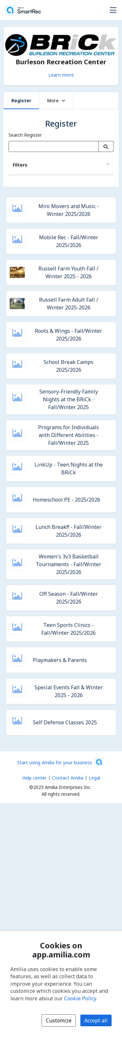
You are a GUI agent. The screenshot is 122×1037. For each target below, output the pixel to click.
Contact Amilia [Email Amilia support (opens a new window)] (67, 778)
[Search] (106, 146)
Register (21, 100)
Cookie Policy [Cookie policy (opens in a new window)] (80, 998)
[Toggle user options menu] (113, 10)
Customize (59, 1020)
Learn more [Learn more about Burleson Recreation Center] (61, 74)
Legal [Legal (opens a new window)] (94, 778)
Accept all (96, 1020)
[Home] (23, 10)
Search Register (25, 135)
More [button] (56, 100)
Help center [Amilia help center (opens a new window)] (34, 778)
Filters (20, 165)
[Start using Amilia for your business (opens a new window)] (60, 762)
